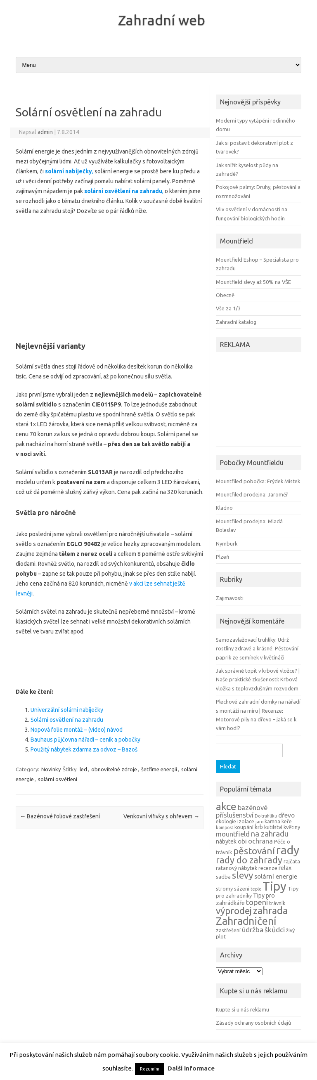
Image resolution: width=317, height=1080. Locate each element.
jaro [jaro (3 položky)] (259, 821)
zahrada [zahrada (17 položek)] (270, 910)
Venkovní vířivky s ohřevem (161, 816)
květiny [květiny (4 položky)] (292, 827)
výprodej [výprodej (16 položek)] (234, 910)
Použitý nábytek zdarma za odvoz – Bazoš (84, 749)
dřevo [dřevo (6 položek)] (286, 815)
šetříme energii (159, 769)
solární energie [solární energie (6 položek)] (275, 876)
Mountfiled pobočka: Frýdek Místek (258, 481)
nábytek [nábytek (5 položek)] (226, 841)
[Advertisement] (110, 275)
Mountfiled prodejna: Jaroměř (252, 494)
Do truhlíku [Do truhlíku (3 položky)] (266, 815)
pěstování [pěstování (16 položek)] (254, 851)
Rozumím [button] (149, 1068)
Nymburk (226, 543)
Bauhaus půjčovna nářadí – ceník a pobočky (85, 739)
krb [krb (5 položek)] (259, 827)
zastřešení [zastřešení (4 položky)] (228, 930)
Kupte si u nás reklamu (242, 1009)
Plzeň (222, 557)
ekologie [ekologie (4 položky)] (226, 821)
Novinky (51, 769)
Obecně (225, 295)
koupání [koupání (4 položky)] (243, 827)
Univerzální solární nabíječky (67, 710)
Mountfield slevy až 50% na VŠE (253, 282)
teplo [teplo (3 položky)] (256, 888)
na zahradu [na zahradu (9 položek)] (270, 833)
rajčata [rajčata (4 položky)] (292, 861)
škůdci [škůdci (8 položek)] (275, 929)
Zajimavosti (230, 598)
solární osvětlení (57, 779)
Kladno (224, 507)
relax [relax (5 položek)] (285, 868)
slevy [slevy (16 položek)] (242, 875)
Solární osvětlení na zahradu (67, 719)
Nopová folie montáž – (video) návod (77, 729)
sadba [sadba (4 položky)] (223, 876)
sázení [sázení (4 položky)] (241, 888)
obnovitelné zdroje (114, 769)
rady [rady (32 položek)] (287, 850)
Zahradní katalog (236, 322)
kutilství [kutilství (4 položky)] (273, 827)
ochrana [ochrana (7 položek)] (260, 841)
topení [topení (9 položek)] (257, 902)
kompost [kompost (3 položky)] (224, 827)
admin (45, 132)
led (83, 769)
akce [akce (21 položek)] (226, 806)
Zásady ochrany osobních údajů (253, 1023)
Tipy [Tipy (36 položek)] (274, 886)
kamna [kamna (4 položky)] (272, 821)
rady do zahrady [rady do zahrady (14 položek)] (249, 860)
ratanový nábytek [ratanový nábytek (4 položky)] (236, 868)
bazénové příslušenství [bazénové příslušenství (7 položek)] (241, 811)
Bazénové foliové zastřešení (60, 816)
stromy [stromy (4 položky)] (224, 888)
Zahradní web (161, 20)
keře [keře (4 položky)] (287, 821)
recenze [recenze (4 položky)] (267, 868)
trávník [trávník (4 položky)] (277, 903)
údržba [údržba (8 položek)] (252, 929)
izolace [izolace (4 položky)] (245, 821)
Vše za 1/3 (228, 308)
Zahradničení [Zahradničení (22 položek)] (246, 921)
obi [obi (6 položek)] (242, 841)
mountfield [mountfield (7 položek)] (233, 834)
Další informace (191, 1068)
